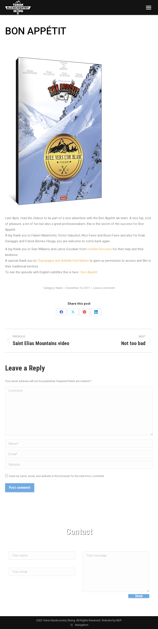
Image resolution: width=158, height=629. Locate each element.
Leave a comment (104, 287)
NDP (118, 620)
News (59, 287)
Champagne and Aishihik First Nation (62, 261)
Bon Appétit (89, 272)
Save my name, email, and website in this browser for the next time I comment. (57, 476)
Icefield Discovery (99, 249)
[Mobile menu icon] (148, 7)
